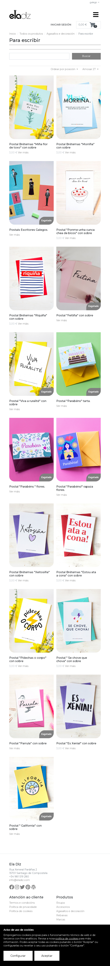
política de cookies (66, 938)
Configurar (18, 955)
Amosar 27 (89, 69)
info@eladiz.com (19, 880)
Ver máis (23, 152)
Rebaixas (61, 915)
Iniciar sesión (61, 24)
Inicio (12, 33)
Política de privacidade (23, 907)
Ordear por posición (63, 69)
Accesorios (63, 907)
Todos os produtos (31, 33)
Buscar (86, 56)
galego (94, 2)
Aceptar (46, 955)
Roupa (60, 902)
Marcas (60, 919)
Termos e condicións (22, 902)
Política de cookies (20, 911)
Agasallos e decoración (61, 33)
